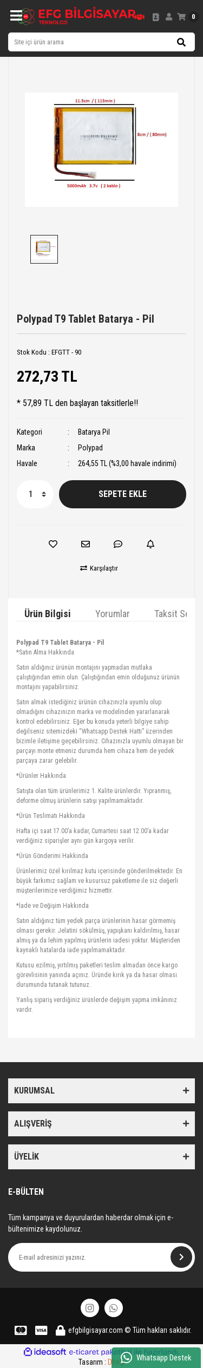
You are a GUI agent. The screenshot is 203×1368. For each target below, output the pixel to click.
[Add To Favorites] (53, 544)
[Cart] (188, 17)
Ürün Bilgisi (47, 613)
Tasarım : (101, 1362)
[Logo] (76, 16)
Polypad (90, 447)
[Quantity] (35, 494)
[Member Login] (169, 17)
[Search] (101, 41)
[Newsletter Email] (101, 1257)
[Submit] (181, 1257)
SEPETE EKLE (123, 494)
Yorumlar (112, 613)
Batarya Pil (94, 432)
